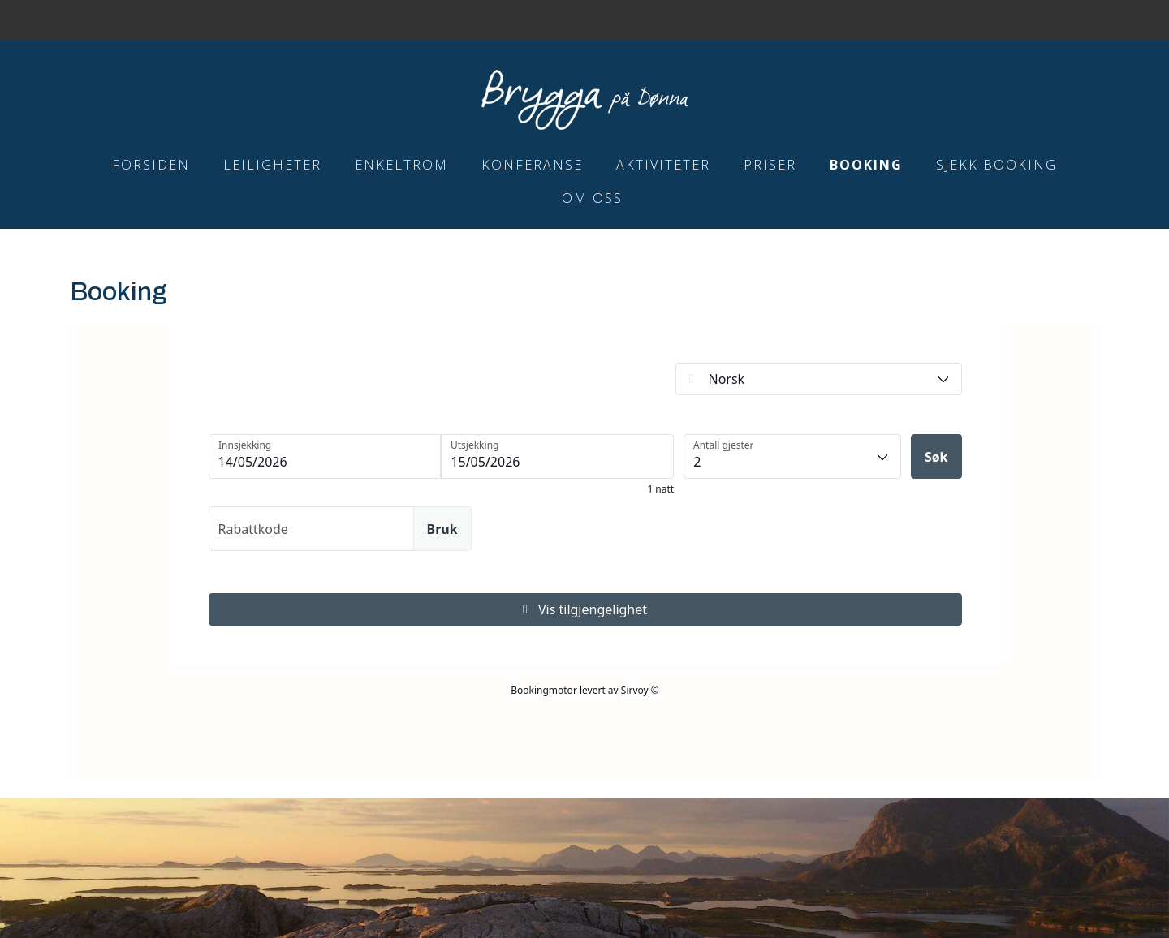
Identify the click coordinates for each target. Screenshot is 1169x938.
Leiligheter (272, 165)
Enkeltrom (401, 165)
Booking (866, 165)
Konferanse (532, 165)
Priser (770, 165)
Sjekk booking (996, 165)
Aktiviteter (663, 165)
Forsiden (151, 165)
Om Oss (592, 198)
